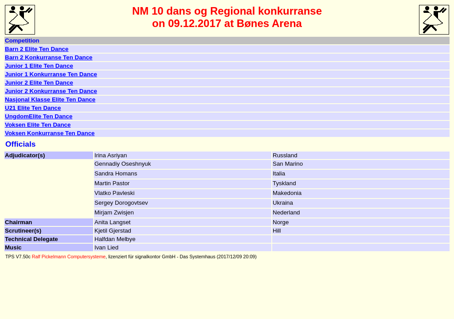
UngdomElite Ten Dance (38, 116)
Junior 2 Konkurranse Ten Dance (51, 91)
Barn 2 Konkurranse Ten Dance (49, 57)
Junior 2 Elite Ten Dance (39, 82)
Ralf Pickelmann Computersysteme (69, 256)
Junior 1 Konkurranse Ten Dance (51, 74)
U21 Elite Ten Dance (33, 108)
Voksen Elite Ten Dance (37, 124)
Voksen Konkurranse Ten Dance (49, 133)
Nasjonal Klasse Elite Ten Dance (50, 99)
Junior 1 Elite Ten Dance (39, 65)
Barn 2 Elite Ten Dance (36, 49)
